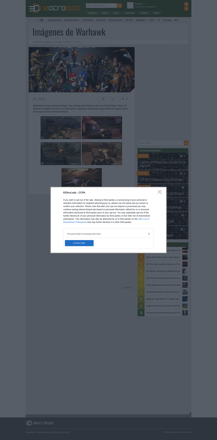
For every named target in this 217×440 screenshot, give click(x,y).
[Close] (161, 193)
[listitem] (108, 233)
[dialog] (108, 220)
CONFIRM (79, 243)
